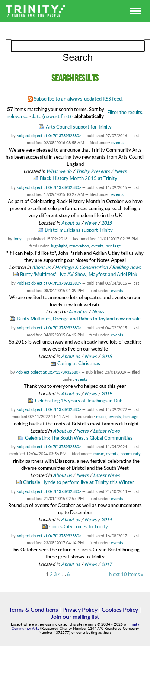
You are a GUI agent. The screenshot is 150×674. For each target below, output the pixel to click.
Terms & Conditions (33, 609)
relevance (17, 116)
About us (70, 223)
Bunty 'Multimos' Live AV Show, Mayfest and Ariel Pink (78, 274)
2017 (106, 564)
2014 (106, 519)
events (117, 142)
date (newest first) (51, 116)
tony (17, 238)
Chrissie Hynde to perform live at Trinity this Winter (78, 482)
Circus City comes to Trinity (78, 526)
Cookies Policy (120, 609)
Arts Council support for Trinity (79, 127)
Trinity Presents (93, 171)
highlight (59, 245)
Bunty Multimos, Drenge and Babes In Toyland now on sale (79, 319)
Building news (126, 267)
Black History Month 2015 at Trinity (78, 178)
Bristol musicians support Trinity (79, 230)
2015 (106, 223)
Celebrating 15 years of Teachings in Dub (78, 401)
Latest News (106, 431)
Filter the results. (125, 112)
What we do (58, 171)
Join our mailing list (75, 616)
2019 (106, 393)
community (131, 453)
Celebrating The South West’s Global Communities (79, 438)
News (120, 171)
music (101, 416)
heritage (113, 245)
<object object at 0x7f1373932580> (49, 135)
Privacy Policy (80, 609)
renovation (79, 245)
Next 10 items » (126, 574)
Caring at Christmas (78, 363)
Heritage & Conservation (81, 267)
